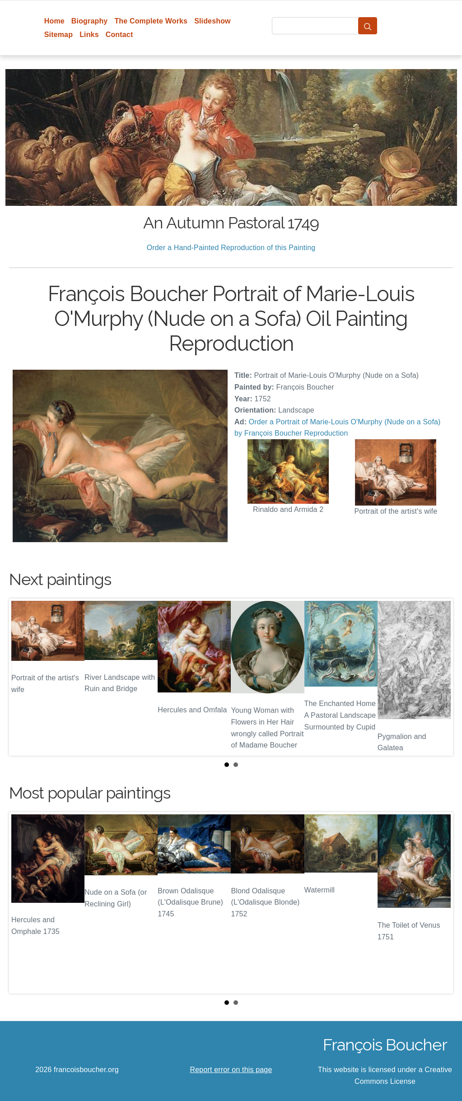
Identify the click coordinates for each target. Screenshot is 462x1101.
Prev (23, 677)
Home (54, 21)
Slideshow (212, 21)
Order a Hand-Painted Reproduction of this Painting (231, 247)
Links (89, 34)
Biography (89, 21)
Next (439, 677)
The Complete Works (150, 21)
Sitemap (58, 34)
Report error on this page (231, 1069)
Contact (119, 34)
